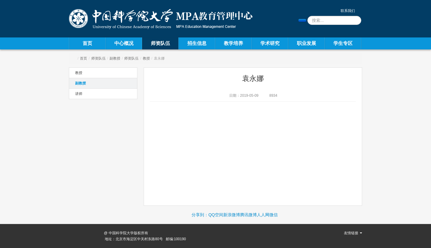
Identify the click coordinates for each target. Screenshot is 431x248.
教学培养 (233, 43)
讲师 (78, 94)
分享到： (200, 214)
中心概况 (123, 43)
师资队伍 (160, 43)
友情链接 (353, 233)
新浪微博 (231, 214)
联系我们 (348, 11)
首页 (87, 43)
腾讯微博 (248, 214)
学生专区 (343, 43)
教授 (146, 58)
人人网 (263, 214)
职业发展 (306, 43)
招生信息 (197, 43)
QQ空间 (215, 214)
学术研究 (270, 43)
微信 (273, 214)
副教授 (115, 58)
